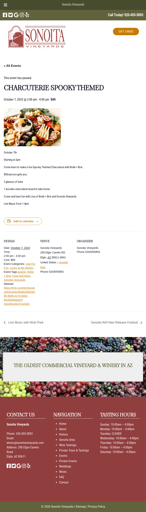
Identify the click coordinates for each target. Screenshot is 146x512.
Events (63, 456)
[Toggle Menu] (5, 5)
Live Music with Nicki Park (25, 322)
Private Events (68, 461)
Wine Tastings (67, 445)
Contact (64, 482)
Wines (63, 472)
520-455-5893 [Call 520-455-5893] (24, 433)
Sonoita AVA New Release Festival (115, 322)
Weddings (65, 466)
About (62, 429)
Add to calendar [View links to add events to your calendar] (23, 221)
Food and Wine (21, 275)
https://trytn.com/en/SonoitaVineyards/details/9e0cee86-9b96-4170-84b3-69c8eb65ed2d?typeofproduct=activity (19, 295)
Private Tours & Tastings (74, 450)
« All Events (12, 65)
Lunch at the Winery (22, 267)
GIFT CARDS (126, 31)
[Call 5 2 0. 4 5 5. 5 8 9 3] (133, 15)
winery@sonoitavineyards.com (25, 443)
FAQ (61, 477)
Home (62, 424)
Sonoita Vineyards (73, 4)
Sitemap (81, 506)
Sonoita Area (67, 440)
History (63, 434)
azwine (22, 271)
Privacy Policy (96, 506)
